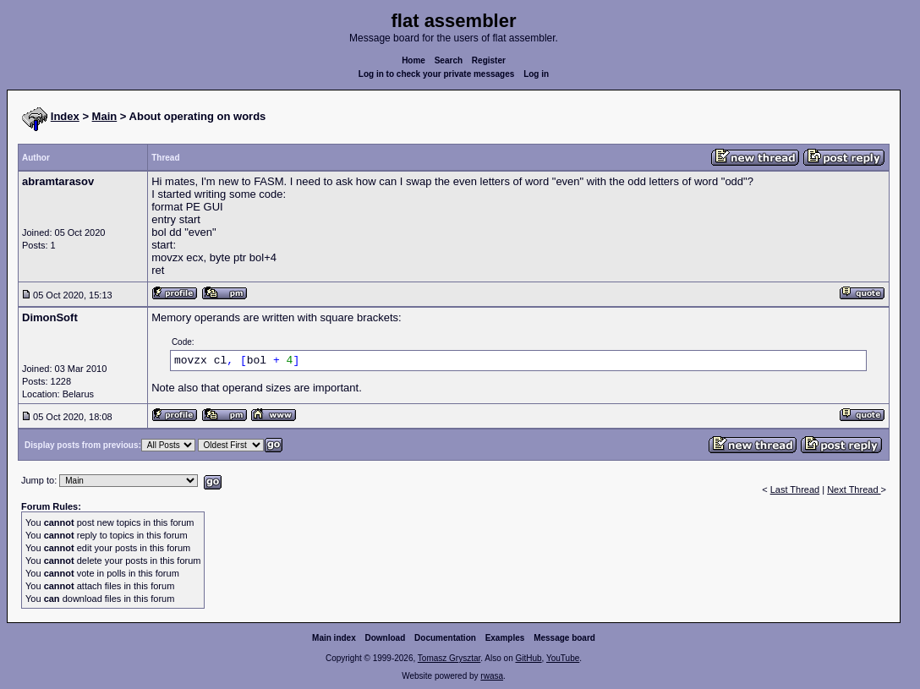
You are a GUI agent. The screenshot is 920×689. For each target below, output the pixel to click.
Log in (536, 74)
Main (105, 116)
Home (413, 60)
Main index (334, 638)
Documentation (445, 638)
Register (489, 60)
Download (385, 638)
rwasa (491, 676)
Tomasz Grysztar (449, 658)
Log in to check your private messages (437, 74)
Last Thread (795, 489)
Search (449, 60)
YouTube (562, 658)
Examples (505, 638)
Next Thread (853, 489)
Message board (564, 638)
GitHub (528, 658)
